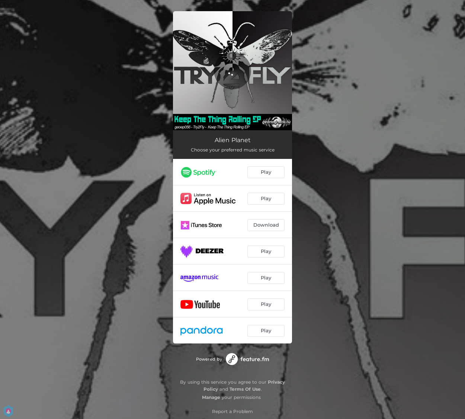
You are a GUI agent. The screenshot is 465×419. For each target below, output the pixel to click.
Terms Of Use (245, 389)
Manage (211, 397)
